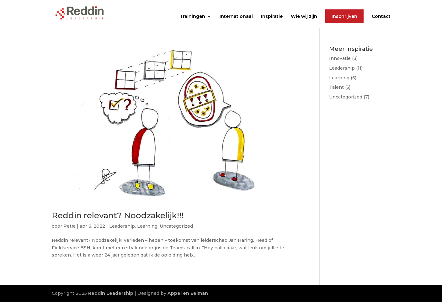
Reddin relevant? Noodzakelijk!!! (118, 215)
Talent (336, 87)
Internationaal (236, 16)
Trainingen (192, 16)
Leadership (122, 226)
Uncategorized (176, 226)
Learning (147, 226)
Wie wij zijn (304, 16)
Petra (69, 226)
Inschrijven (344, 16)
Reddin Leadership (110, 293)
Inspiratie (272, 16)
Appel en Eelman (188, 293)
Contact (381, 16)
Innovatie (340, 58)
